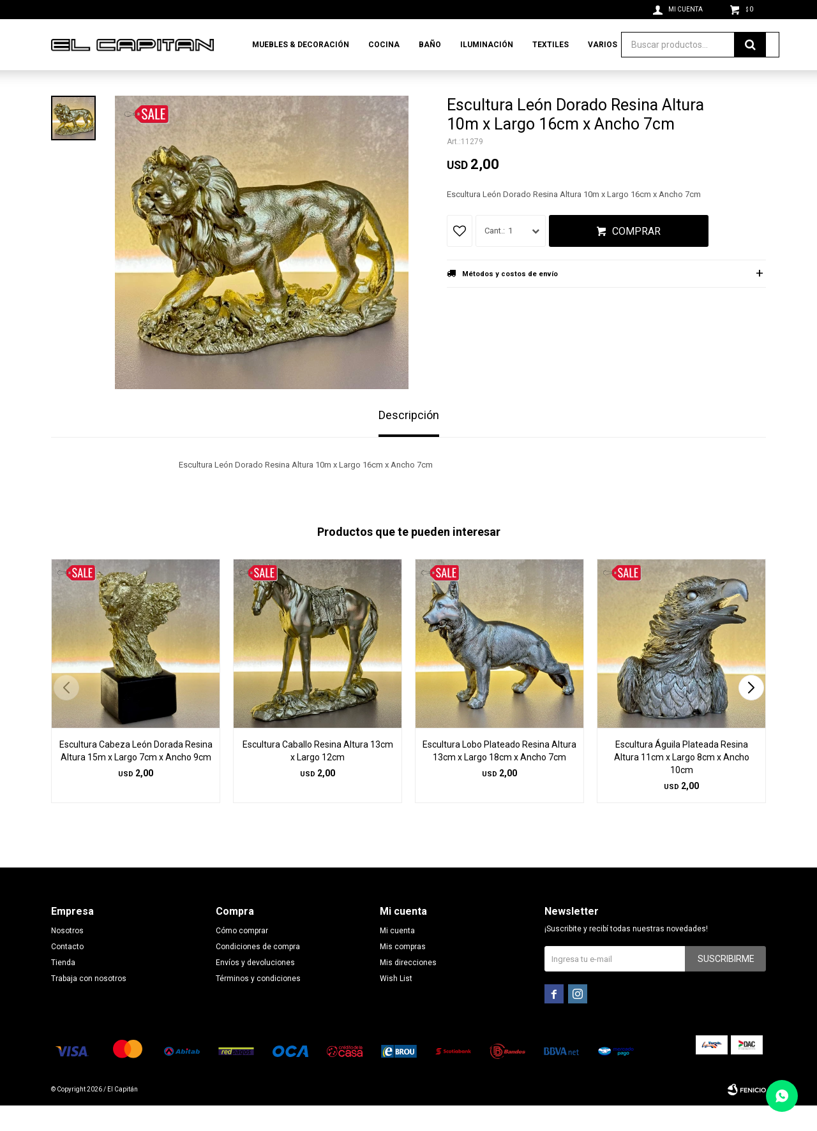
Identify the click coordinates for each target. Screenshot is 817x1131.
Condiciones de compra (258, 972)
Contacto (67, 972)
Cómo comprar (242, 956)
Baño (430, 44)
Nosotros (67, 956)
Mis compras (403, 972)
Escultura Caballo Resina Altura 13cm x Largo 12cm (318, 776)
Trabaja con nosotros (88, 1004)
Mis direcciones (408, 988)
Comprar (636, 257)
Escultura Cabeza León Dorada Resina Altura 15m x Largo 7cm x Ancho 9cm (136, 776)
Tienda (63, 988)
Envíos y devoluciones (255, 988)
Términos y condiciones (258, 1004)
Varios (602, 44)
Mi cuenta (397, 956)
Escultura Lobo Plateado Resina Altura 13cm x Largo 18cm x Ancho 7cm (499, 776)
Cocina (384, 44)
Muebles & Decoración (300, 44)
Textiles (550, 44)
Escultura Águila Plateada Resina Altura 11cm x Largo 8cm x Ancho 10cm (681, 783)
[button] (751, 713)
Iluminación (486, 44)
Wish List (396, 1004)
